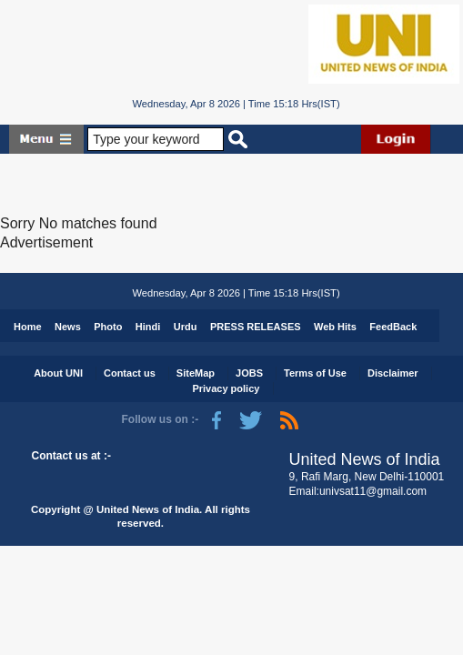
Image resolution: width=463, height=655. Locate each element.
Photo (108, 326)
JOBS (249, 373)
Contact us (130, 373)
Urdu (185, 326)
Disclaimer (392, 373)
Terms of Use (315, 373)
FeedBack (393, 326)
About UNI (58, 373)
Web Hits (335, 326)
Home (28, 326)
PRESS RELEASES (255, 326)
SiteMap (195, 373)
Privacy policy (225, 388)
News (68, 326)
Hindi (148, 326)
